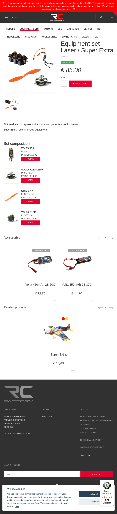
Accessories (49, 37)
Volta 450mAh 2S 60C (40, 284)
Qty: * (63, 78)
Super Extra (58, 354)
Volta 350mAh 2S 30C (77, 284)
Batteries (73, 29)
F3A (96, 37)
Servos (88, 29)
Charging (31, 37)
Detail (30, 159)
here (17, 506)
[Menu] (112, 482)
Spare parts (69, 37)
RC (98, 29)
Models (10, 29)
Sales (85, 37)
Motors (48, 29)
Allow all (94, 494)
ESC (60, 29)
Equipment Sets (29, 29)
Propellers (13, 37)
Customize (94, 501)
